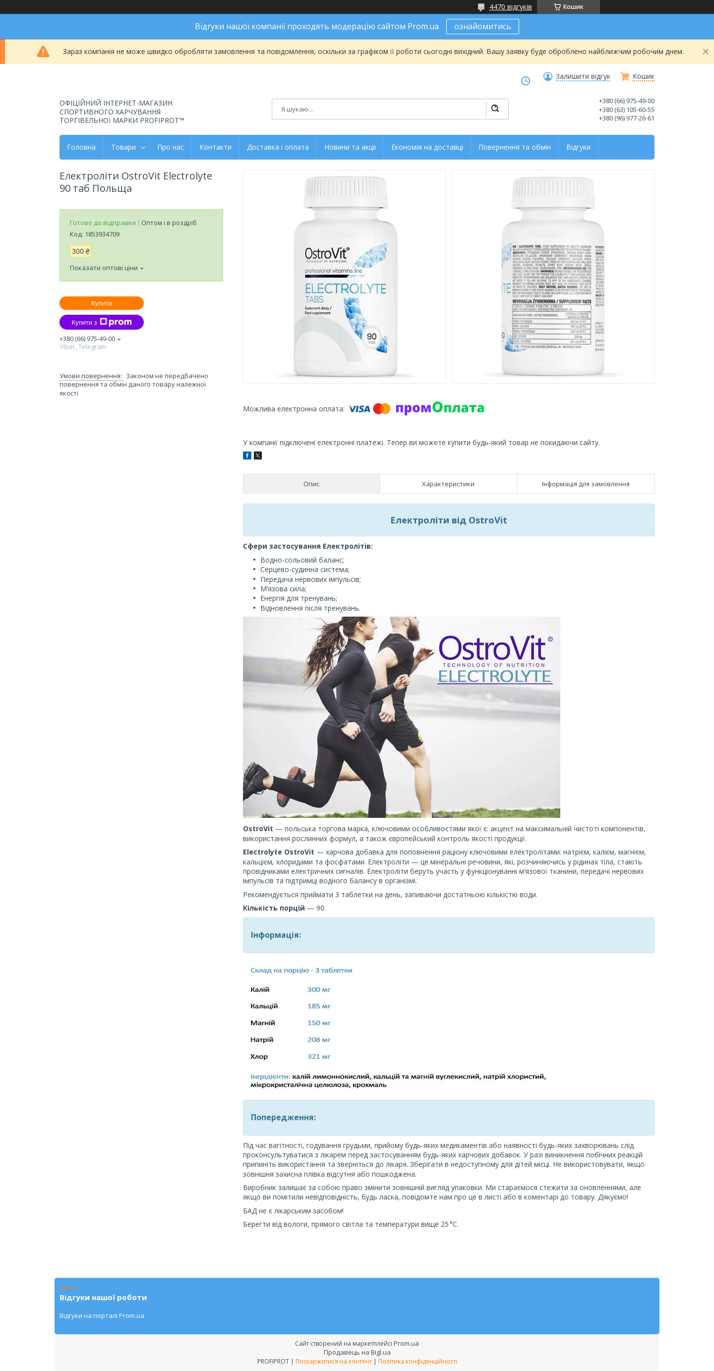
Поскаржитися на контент (334, 1361)
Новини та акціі (350, 147)
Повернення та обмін (514, 147)
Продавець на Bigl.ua (357, 1352)
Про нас (170, 147)
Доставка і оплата (278, 147)
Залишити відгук (583, 76)
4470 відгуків (510, 6)
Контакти (215, 147)
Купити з (101, 322)
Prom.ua (406, 1343)
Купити (101, 303)
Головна (81, 147)
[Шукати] (495, 109)
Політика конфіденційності (417, 1361)
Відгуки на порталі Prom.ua (102, 1315)
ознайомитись (482, 26)
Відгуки (578, 147)
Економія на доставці (427, 147)
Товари (123, 147)
